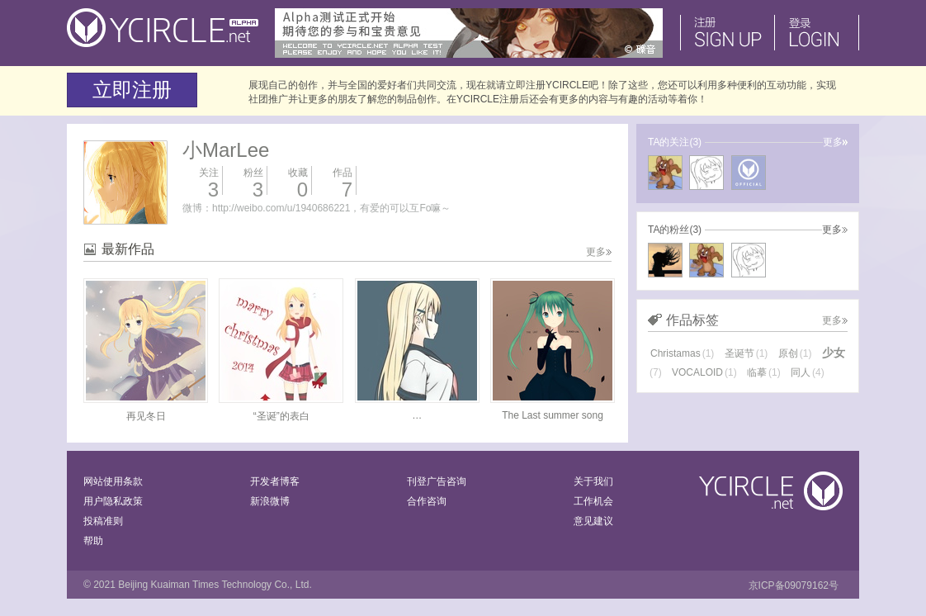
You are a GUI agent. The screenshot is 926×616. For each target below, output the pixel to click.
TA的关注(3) (675, 142)
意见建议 (593, 521)
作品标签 (692, 320)
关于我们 (593, 481)
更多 (599, 252)
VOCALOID (704, 372)
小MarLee (225, 150)
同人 (807, 372)
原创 (795, 353)
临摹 (764, 372)
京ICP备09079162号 (794, 585)
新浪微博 (270, 501)
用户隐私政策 (113, 501)
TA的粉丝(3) (675, 229)
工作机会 (593, 501)
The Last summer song (552, 415)
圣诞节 (746, 353)
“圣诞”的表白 (281, 416)
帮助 (93, 541)
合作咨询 (426, 501)
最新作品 (128, 249)
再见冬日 (146, 416)
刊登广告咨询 (436, 481)
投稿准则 (103, 521)
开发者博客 (275, 481)
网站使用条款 (113, 481)
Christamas (682, 353)
